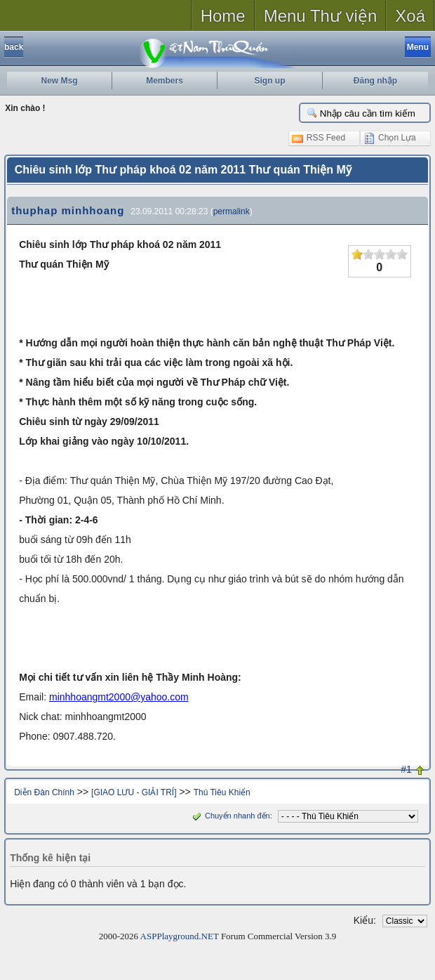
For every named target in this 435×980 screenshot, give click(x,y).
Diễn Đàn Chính (44, 792)
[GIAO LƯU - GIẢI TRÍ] (133, 792)
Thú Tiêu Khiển (222, 792)
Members (164, 81)
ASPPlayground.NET (179, 936)
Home (223, 15)
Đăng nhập (375, 81)
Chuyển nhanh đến (229, 815)
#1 (406, 769)
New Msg (59, 81)
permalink (231, 211)
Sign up (270, 81)
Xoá (410, 15)
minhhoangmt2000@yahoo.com (119, 697)
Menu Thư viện (320, 15)
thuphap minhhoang (67, 210)
